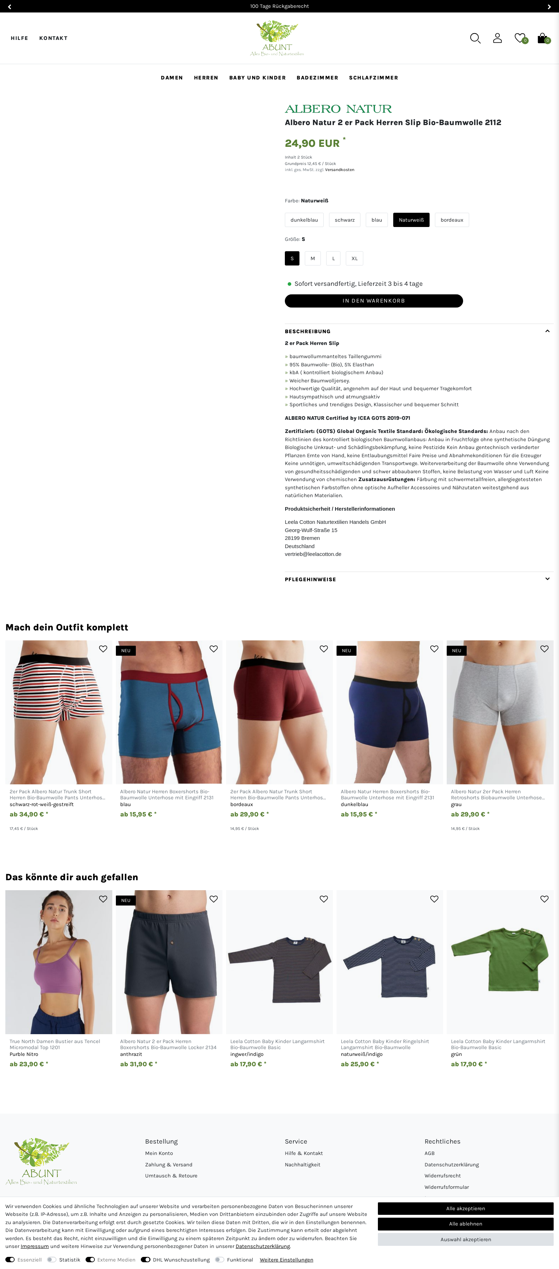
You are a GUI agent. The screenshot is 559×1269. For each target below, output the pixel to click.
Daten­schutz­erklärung (263, 1246)
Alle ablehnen (465, 1224)
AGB (430, 1153)
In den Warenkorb (374, 300)
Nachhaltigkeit (302, 1164)
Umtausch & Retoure (171, 1175)
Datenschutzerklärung (452, 1164)
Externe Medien (116, 1260)
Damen (172, 77)
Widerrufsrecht (443, 1175)
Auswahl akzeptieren (466, 1239)
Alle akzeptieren (465, 1208)
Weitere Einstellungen (286, 1260)
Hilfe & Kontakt (304, 1153)
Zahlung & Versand (169, 1164)
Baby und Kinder (257, 77)
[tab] (419, 448)
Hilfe (20, 38)
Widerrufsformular (447, 1187)
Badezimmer (317, 77)
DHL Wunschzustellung (181, 1260)
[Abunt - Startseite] (277, 38)
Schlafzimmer (373, 77)
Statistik (69, 1260)
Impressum (35, 1246)
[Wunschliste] (520, 37)
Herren (206, 77)
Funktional (240, 1260)
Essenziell (29, 1260)
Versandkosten (339, 169)
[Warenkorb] (542, 37)
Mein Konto (159, 1153)
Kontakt (53, 38)
